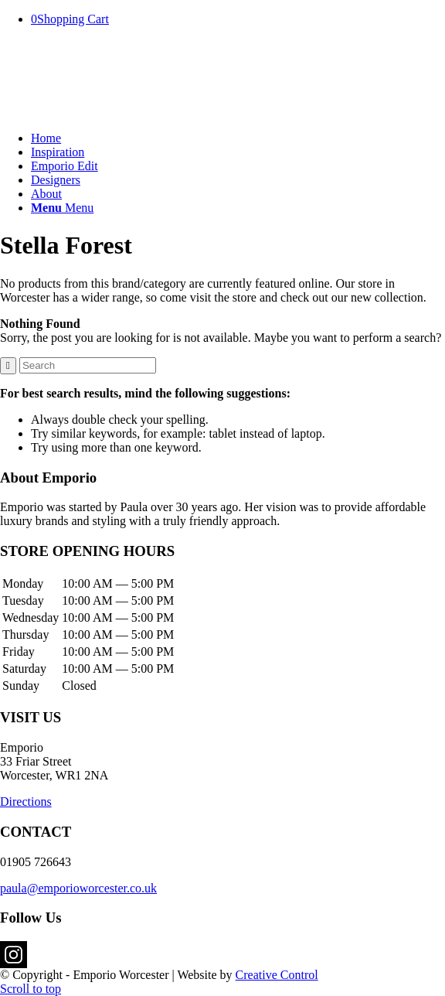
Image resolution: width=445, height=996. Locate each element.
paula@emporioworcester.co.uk (78, 888)
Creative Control (277, 974)
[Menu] (62, 207)
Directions (26, 801)
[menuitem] (238, 138)
